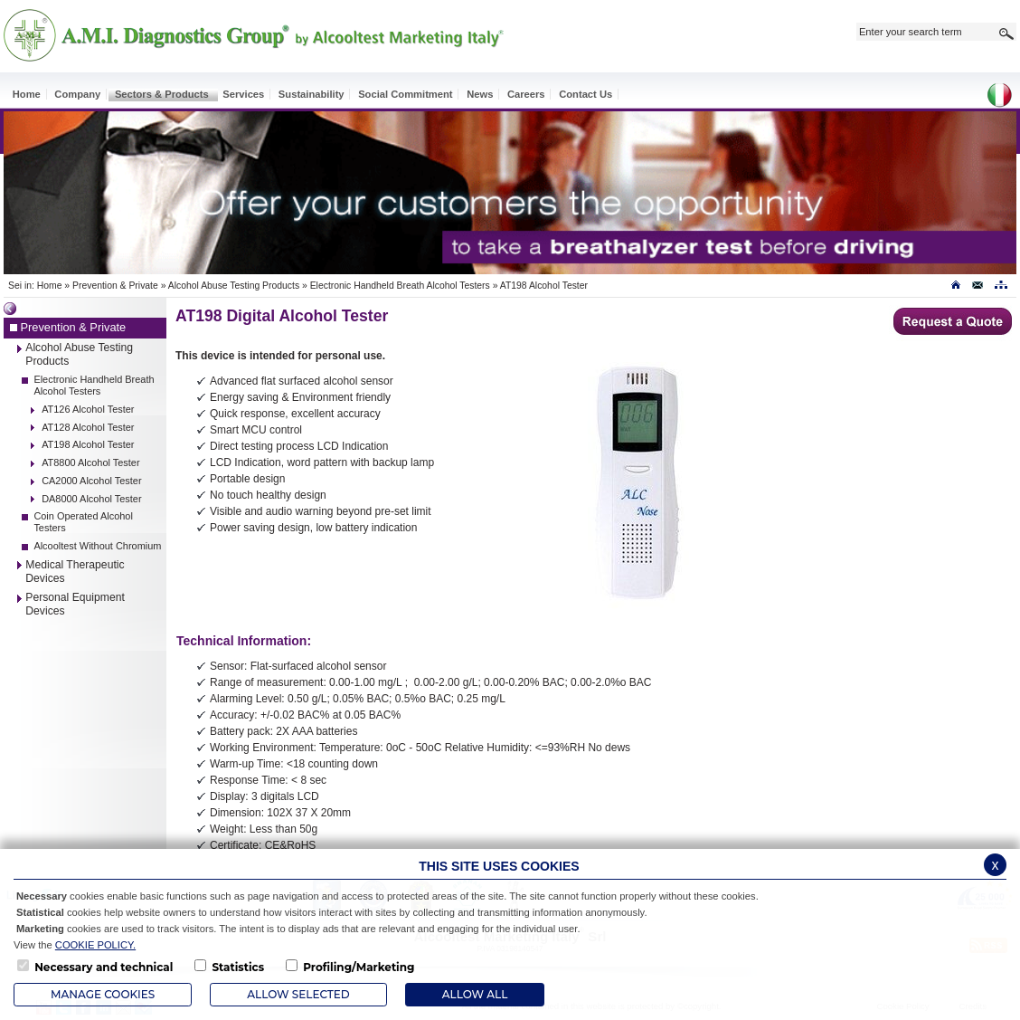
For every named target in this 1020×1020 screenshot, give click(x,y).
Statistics (238, 967)
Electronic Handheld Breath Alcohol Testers (400, 286)
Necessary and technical (103, 967)
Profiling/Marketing (358, 967)
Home (49, 286)
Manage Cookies (103, 994)
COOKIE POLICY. (95, 944)
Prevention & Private (115, 286)
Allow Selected (298, 994)
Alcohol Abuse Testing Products (233, 286)
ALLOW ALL (474, 994)
